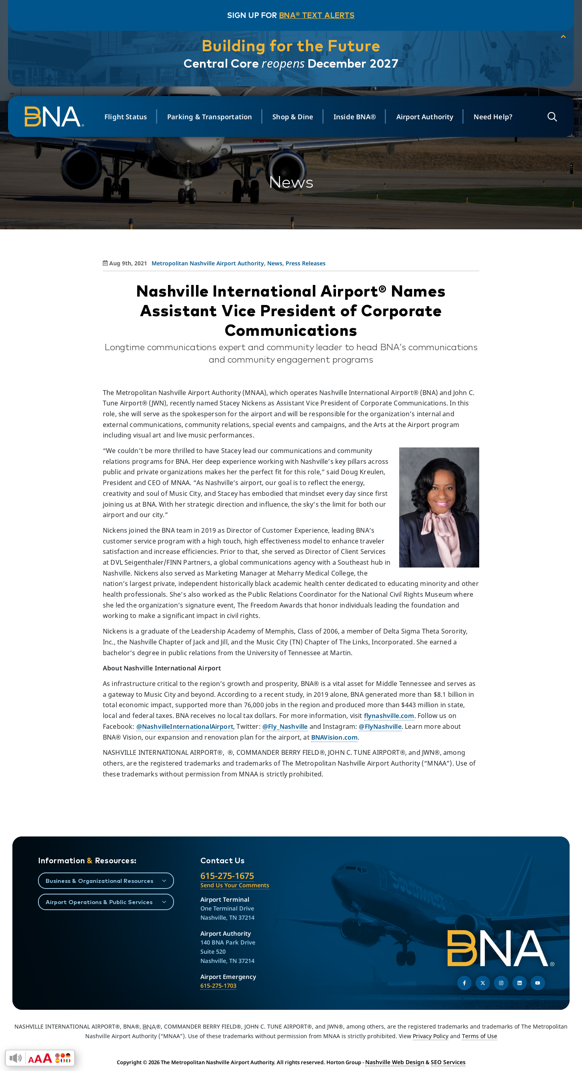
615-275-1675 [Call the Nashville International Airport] (227, 875)
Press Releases (306, 263)
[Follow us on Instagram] (501, 983)
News (274, 263)
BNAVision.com (335, 737)
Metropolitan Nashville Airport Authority (208, 263)
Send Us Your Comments (234, 885)
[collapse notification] (554, 37)
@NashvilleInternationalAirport (186, 726)
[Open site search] (547, 116)
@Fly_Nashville (288, 726)
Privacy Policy (430, 1036)
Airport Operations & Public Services (99, 902)
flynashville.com (390, 715)
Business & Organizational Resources (99, 880)
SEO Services (446, 1061)
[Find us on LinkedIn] (519, 983)
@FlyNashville (386, 726)
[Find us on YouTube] (537, 983)
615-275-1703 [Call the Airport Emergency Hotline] (218, 985)
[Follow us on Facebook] (464, 983)
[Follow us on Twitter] (483, 983)
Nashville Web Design (396, 1061)
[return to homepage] (61, 116)
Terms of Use (479, 1036)
